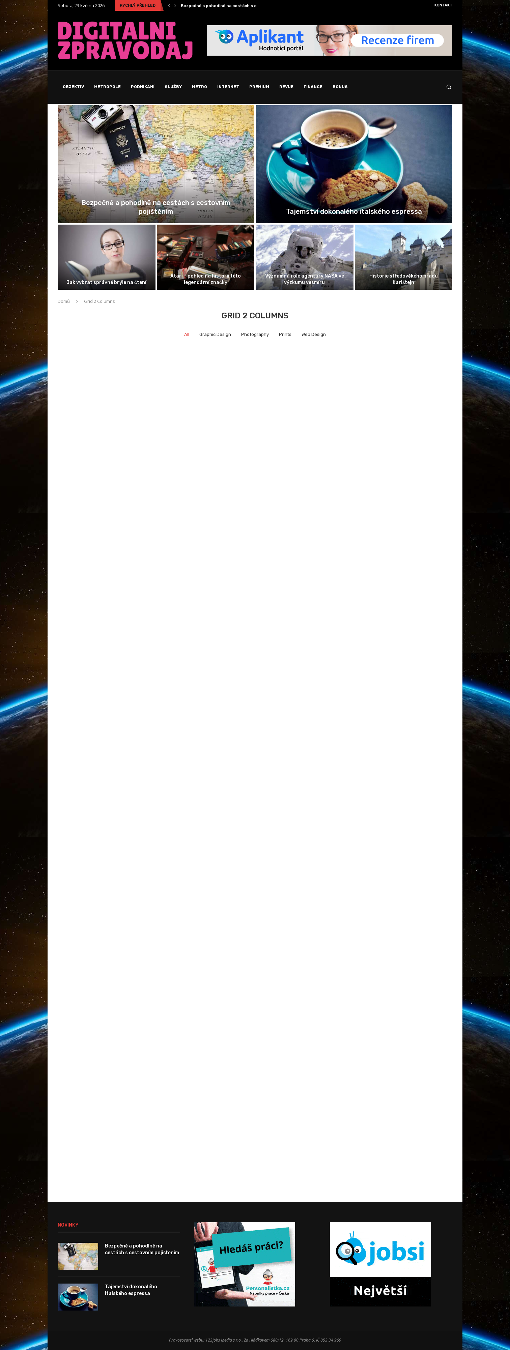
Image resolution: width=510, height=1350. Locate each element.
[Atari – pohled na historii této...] (206, 257)
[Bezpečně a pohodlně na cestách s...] (156, 164)
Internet (228, 86)
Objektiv (73, 86)
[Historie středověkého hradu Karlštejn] (404, 257)
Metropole (107, 86)
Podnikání (142, 86)
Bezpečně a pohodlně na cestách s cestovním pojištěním (240, 5)
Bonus (340, 86)
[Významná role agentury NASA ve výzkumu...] (304, 257)
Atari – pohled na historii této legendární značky (205, 279)
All (186, 334)
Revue (286, 86)
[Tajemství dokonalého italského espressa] (354, 164)
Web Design (314, 334)
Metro (199, 86)
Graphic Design (215, 334)
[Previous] (169, 5)
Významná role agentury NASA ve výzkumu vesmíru (304, 279)
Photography (255, 334)
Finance (313, 86)
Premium (259, 86)
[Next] (175, 5)
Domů (64, 301)
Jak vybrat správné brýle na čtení (106, 282)
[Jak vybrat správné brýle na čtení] (106, 257)
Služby (173, 86)
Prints (285, 334)
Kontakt (443, 5)
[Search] (449, 87)
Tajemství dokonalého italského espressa (354, 211)
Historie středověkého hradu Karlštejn (403, 279)
